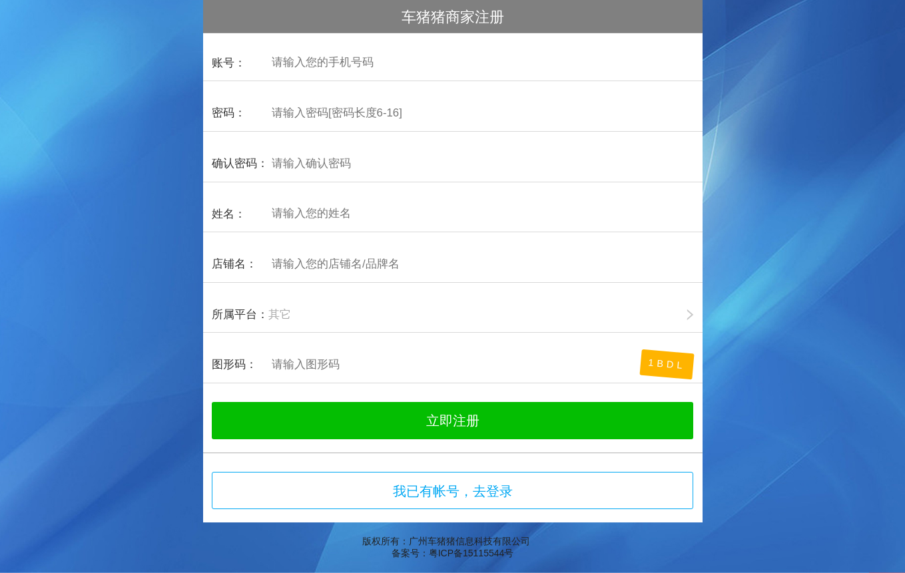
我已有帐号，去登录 (453, 491)
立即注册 (452, 420)
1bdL (667, 364)
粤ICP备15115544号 (471, 553)
